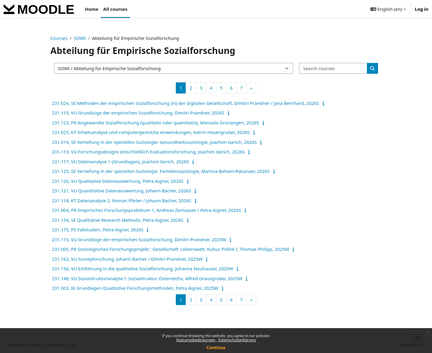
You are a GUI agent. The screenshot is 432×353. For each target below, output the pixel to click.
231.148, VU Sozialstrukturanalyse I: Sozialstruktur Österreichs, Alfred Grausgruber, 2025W (147, 278)
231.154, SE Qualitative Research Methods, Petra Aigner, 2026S (117, 220)
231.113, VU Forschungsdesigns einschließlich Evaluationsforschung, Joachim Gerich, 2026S (148, 152)
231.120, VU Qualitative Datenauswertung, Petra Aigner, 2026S (117, 181)
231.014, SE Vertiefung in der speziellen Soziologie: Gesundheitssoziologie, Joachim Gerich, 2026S (154, 142)
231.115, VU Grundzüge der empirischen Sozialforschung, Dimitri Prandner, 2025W (139, 239)
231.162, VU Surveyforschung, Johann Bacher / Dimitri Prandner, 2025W (127, 259)
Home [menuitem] (91, 9)
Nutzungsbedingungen (196, 340)
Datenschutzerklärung (237, 340)
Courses (59, 38)
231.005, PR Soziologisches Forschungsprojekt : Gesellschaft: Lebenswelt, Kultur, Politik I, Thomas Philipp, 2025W (170, 249)
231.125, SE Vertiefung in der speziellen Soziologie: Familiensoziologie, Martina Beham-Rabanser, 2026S (161, 171)
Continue (216, 347)
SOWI (80, 38)
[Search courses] (333, 68)
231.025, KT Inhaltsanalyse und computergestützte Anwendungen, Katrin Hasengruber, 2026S (151, 132)
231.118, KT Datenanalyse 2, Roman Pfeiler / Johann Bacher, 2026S (121, 200)
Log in (421, 9)
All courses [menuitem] (115, 9)
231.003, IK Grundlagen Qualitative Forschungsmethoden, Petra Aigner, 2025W (135, 288)
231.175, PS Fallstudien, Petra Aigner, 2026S (97, 230)
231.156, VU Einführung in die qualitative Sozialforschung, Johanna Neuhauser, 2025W (142, 268)
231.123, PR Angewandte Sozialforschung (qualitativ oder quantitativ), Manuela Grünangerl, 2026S (155, 123)
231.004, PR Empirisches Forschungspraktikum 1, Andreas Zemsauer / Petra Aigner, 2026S (146, 210)
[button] (388, 9)
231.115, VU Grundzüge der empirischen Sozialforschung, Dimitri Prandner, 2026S (138, 113)
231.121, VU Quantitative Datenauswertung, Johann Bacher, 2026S (121, 191)
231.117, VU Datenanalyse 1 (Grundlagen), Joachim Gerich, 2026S (120, 162)
